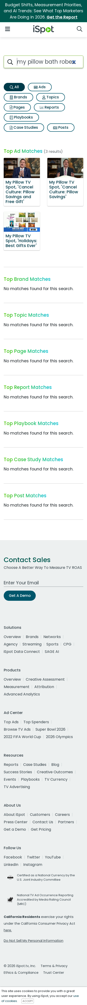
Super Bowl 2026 (50, 729)
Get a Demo (15, 829)
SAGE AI (52, 651)
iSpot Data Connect (22, 651)
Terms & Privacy (54, 966)
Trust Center (53, 972)
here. (8, 930)
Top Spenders (36, 722)
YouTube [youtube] (53, 857)
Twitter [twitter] (33, 857)
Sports (52, 644)
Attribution (44, 686)
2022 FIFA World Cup (22, 736)
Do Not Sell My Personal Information (33, 940)
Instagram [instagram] (32, 864)
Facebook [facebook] (13, 857)
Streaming (32, 644)
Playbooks (21, 117)
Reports (49, 107)
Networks (52, 636)
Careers (62, 814)
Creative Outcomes (55, 772)
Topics (50, 97)
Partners (66, 822)
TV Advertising (17, 786)
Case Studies (24, 127)
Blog (55, 764)
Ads (40, 87)
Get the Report (62, 17)
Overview (12, 636)
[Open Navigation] (7, 28)
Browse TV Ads (17, 729)
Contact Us (42, 822)
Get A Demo (20, 595)
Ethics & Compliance (21, 972)
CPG (67, 644)
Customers (40, 814)
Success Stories (18, 772)
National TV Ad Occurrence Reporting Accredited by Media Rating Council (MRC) (45, 899)
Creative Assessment (45, 679)
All (14, 87)
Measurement (16, 686)
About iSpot (14, 814)
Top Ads (11, 722)
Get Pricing (41, 829)
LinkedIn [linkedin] (11, 864)
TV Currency (56, 779)
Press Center (16, 822)
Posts (60, 127)
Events (10, 779)
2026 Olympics (59, 736)
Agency (11, 644)
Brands (18, 97)
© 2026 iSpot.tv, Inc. (20, 966)
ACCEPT (28, 1001)
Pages (17, 107)
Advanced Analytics (22, 694)
